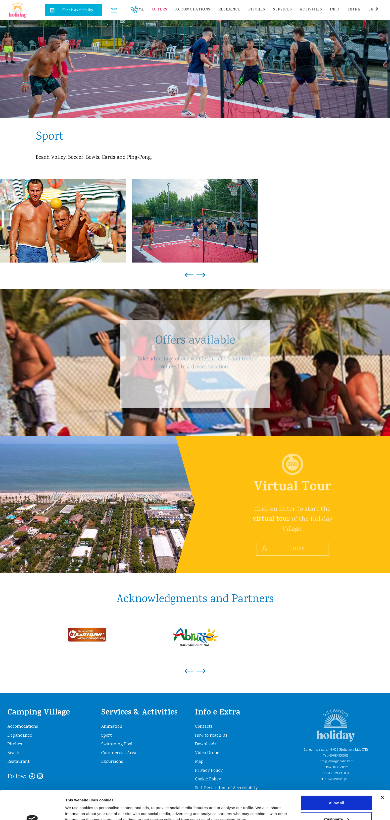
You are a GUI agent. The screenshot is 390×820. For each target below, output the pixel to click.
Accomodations (192, 10)
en (373, 10)
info (334, 10)
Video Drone (207, 753)
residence (229, 10)
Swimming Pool (116, 744)
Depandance (19, 735)
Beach (13, 753)
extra (353, 10)
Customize (336, 790)
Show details (76, 810)
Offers (159, 10)
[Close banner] (382, 768)
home (138, 10)
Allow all (336, 773)
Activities (311, 10)
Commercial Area (118, 753)
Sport (106, 735)
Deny (336, 806)
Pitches (256, 10)
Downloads (205, 744)
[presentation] (189, 272)
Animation (111, 726)
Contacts (204, 726)
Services (282, 10)
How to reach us (211, 735)
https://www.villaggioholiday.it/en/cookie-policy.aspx (124, 796)
